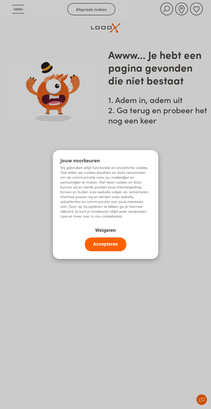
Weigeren (105, 230)
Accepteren (105, 244)
